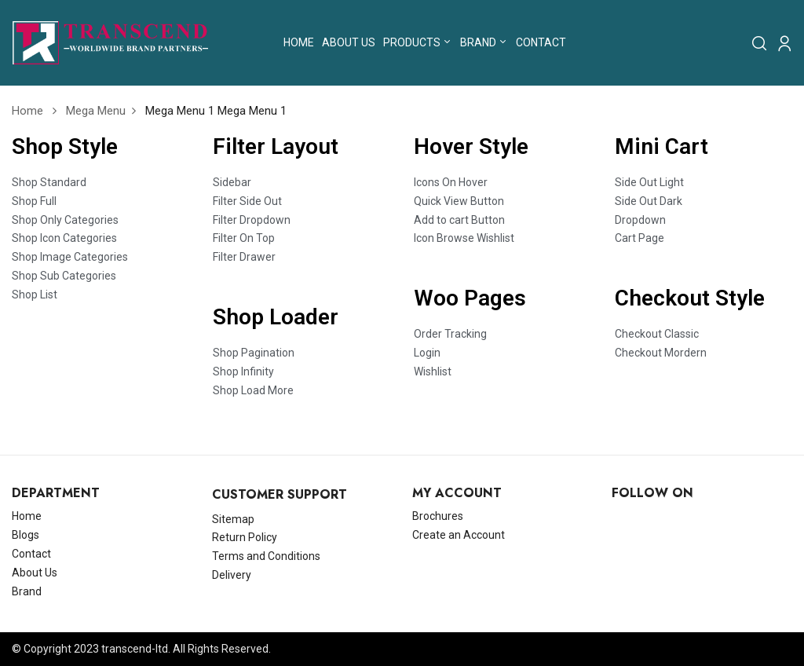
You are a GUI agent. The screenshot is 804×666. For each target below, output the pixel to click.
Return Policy (244, 537)
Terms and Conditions (266, 556)
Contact (31, 553)
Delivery (231, 575)
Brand (27, 591)
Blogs (25, 535)
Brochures (437, 516)
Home (27, 111)
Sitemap (233, 519)
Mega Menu (96, 111)
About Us (34, 572)
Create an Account (458, 535)
